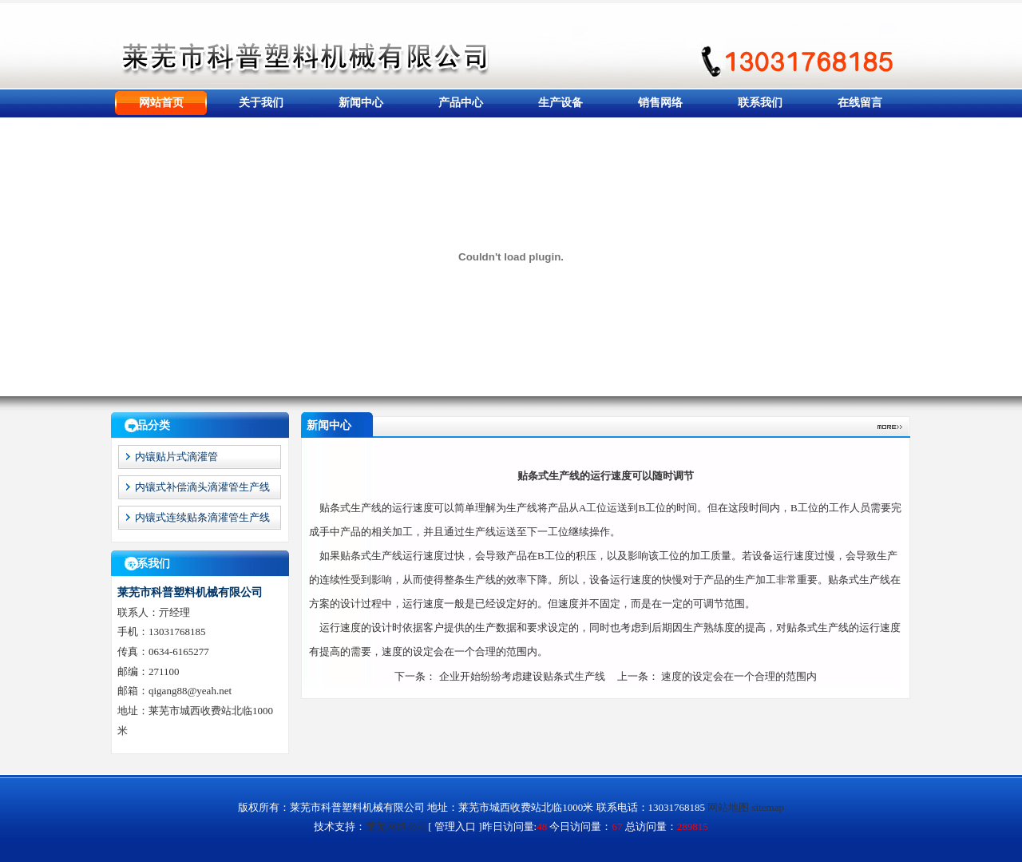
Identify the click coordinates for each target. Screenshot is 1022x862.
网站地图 (728, 807)
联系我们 (760, 103)
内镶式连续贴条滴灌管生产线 (202, 517)
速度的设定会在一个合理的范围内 (739, 676)
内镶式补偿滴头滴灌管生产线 (202, 487)
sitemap (768, 807)
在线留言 (860, 103)
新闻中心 (361, 103)
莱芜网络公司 (397, 826)
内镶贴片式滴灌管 (176, 457)
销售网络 (660, 103)
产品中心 (460, 103)
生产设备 (560, 103)
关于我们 (261, 103)
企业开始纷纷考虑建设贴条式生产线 (522, 676)
